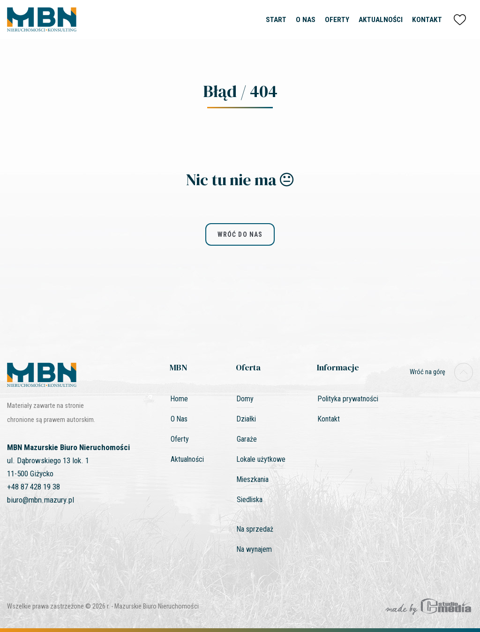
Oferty (337, 19)
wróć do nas (240, 234)
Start (276, 19)
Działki (246, 418)
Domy (245, 398)
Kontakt (427, 19)
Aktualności (381, 19)
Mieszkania (253, 479)
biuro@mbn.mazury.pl (40, 499)
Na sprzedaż (255, 529)
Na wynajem (254, 549)
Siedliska (249, 499)
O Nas (305, 19)
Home (179, 398)
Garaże (247, 439)
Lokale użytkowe (261, 459)
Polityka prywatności (348, 398)
